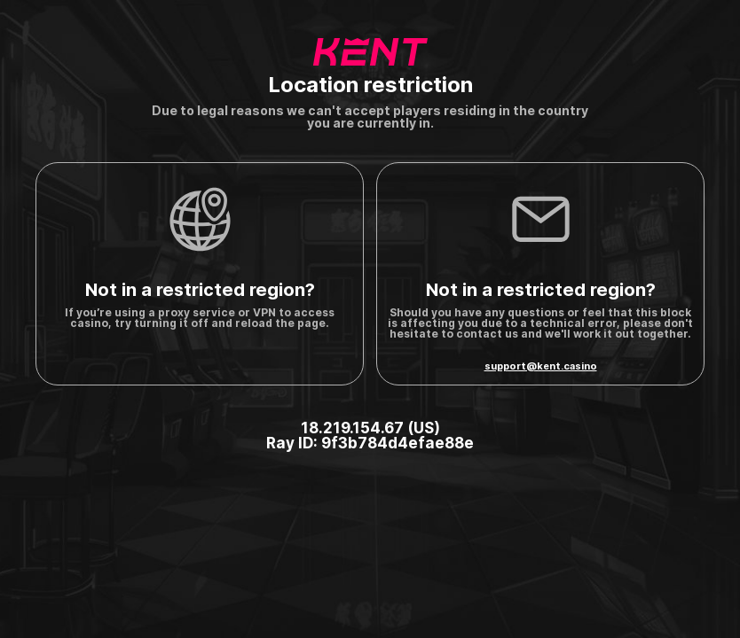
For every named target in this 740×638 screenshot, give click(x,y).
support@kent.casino (540, 366)
